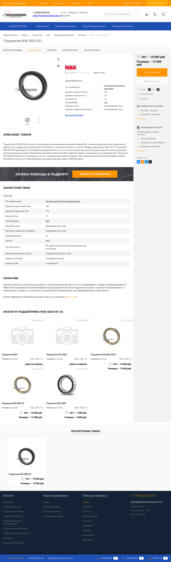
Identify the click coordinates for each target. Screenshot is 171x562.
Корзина (157, 558)
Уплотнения (8, 535)
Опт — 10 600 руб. (120, 362)
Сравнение (107, 558)
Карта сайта (87, 537)
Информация (88, 523)
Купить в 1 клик (152, 81)
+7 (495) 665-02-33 (41, 13)
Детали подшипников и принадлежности (12, 519)
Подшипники (42, 26)
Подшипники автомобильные (15, 526)
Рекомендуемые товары (53, 514)
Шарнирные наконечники (13, 540)
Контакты (75, 3)
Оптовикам (87, 518)
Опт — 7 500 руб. (76, 410)
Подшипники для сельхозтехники (17, 531)
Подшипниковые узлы (65, 26)
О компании (59, 3)
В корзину (152, 72)
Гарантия (71, 294)
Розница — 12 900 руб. (120, 366)
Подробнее (141, 119)
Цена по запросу (34, 362)
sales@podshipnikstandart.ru (47, 15)
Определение (20, 3)
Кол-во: (143, 89)
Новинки (46, 500)
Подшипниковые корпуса (93, 26)
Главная (43, 3)
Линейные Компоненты (123, 26)
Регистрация (136, 3)
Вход (126, 3)
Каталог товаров (17, 26)
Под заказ (142, 98)
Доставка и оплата (90, 514)
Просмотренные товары (85, 428)
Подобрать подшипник (95, 174)
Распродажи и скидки (52, 509)
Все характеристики (74, 115)
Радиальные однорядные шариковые (63, 201)
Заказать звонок (156, 3)
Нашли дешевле (145, 94)
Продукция (87, 528)
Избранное (133, 558)
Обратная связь (13, 558)
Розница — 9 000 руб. (76, 415)
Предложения (88, 533)
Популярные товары (51, 504)
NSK (106, 103)
